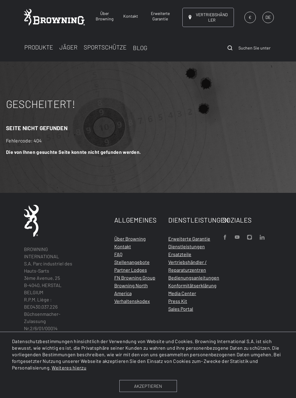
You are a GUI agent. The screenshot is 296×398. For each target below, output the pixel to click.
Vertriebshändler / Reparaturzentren (187, 266)
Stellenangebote (132, 262)
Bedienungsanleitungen (193, 277)
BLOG (140, 47)
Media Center (182, 293)
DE (268, 17)
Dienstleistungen (186, 246)
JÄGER (68, 47)
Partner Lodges (130, 270)
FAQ (118, 254)
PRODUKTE (38, 47)
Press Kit (177, 301)
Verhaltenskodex (132, 301)
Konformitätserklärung (192, 285)
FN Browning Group (134, 277)
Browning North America (131, 289)
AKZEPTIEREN (148, 386)
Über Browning (130, 238)
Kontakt (122, 246)
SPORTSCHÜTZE (105, 47)
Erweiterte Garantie (189, 238)
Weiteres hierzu (69, 367)
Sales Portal (180, 309)
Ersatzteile (179, 254)
